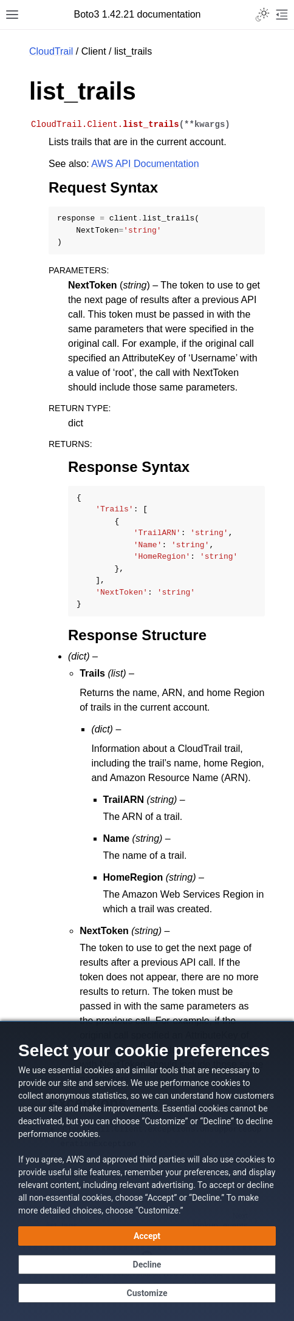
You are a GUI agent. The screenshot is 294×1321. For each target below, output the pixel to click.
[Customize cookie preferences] (147, 1293)
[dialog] (147, 1171)
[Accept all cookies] (147, 1236)
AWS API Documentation (145, 164)
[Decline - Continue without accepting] (147, 1264)
